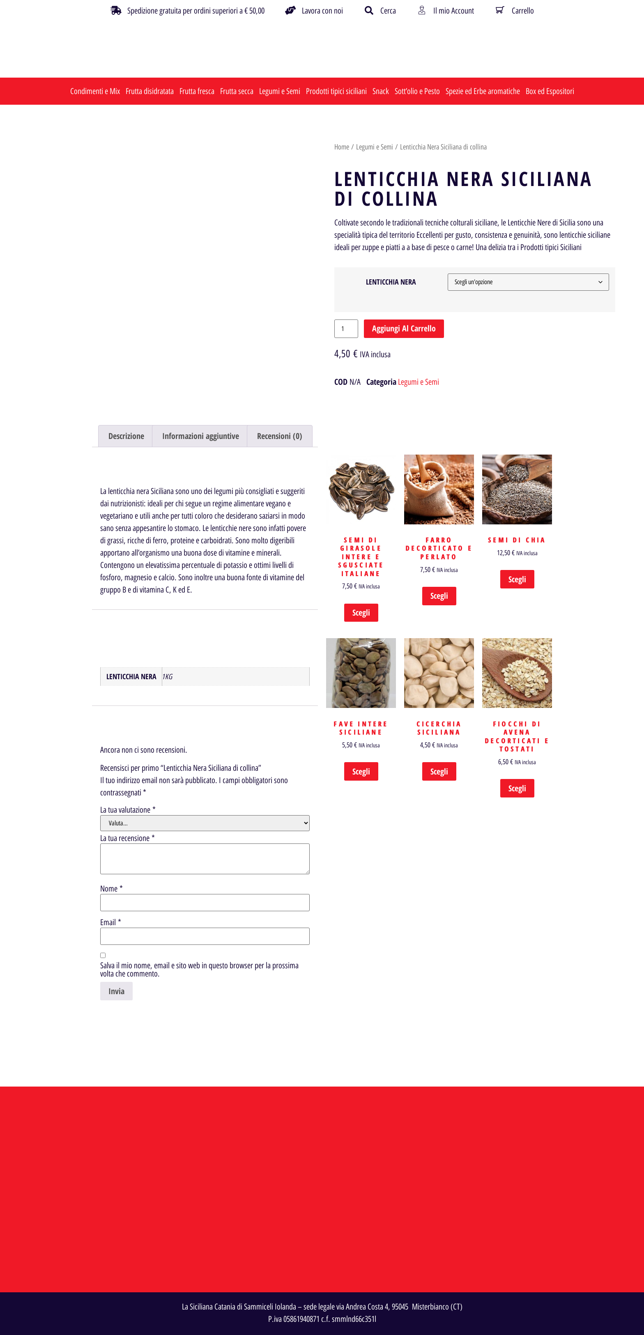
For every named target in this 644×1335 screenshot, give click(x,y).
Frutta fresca (196, 91)
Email (110, 922)
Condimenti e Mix (95, 91)
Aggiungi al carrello (404, 328)
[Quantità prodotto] (346, 328)
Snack (381, 91)
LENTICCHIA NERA (391, 281)
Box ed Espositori (550, 91)
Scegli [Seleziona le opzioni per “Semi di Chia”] (517, 579)
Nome (111, 889)
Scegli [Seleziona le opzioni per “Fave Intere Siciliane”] (361, 771)
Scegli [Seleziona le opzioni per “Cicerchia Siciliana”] (439, 771)
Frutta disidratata (150, 91)
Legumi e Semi (279, 91)
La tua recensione (127, 838)
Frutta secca (236, 91)
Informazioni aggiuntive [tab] (200, 435)
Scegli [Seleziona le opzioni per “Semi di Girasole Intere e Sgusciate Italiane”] (361, 612)
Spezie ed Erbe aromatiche (483, 91)
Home (341, 147)
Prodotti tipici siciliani (336, 91)
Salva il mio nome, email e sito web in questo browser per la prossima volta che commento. (199, 969)
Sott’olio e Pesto (417, 91)
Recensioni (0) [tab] (279, 435)
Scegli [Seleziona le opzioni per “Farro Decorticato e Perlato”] (439, 595)
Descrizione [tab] (126, 435)
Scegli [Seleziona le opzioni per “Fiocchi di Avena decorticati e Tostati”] (517, 788)
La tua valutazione (128, 810)
